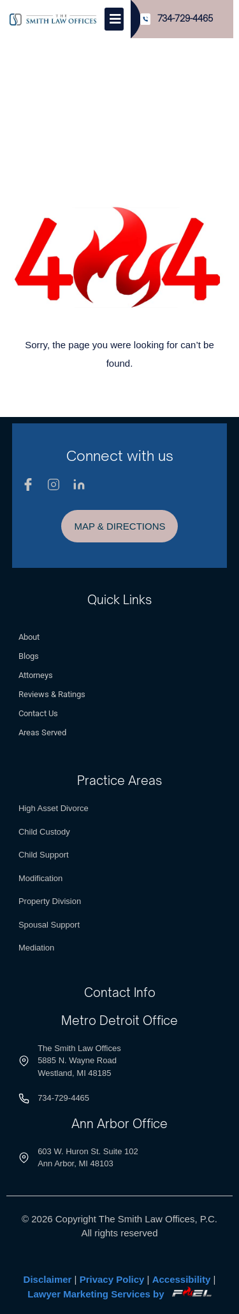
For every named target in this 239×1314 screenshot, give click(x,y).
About (29, 637)
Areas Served (42, 732)
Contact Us (38, 713)
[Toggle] (114, 19)
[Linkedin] (79, 484)
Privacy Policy (112, 1279)
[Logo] (53, 19)
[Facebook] (28, 484)
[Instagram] (53, 484)
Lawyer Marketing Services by (119, 1294)
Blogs (28, 656)
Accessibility (181, 1279)
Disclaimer (48, 1279)
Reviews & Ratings (51, 694)
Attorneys (35, 675)
